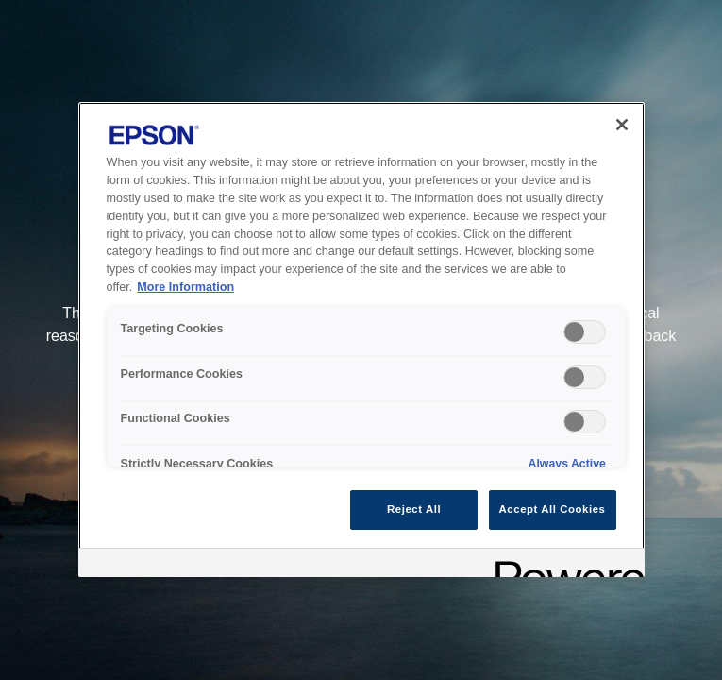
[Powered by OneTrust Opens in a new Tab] (563, 565)
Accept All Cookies (552, 509)
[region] (361, 339)
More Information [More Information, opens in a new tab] (185, 287)
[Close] (622, 124)
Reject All (414, 509)
